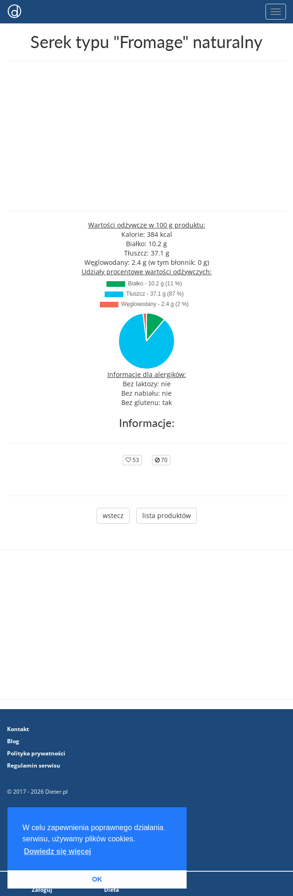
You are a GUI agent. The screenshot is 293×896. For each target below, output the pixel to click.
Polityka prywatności (36, 753)
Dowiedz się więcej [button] (57, 851)
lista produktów (166, 515)
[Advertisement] (146, 136)
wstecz (113, 515)
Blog (13, 741)
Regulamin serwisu (33, 765)
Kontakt (18, 729)
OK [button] (97, 879)
